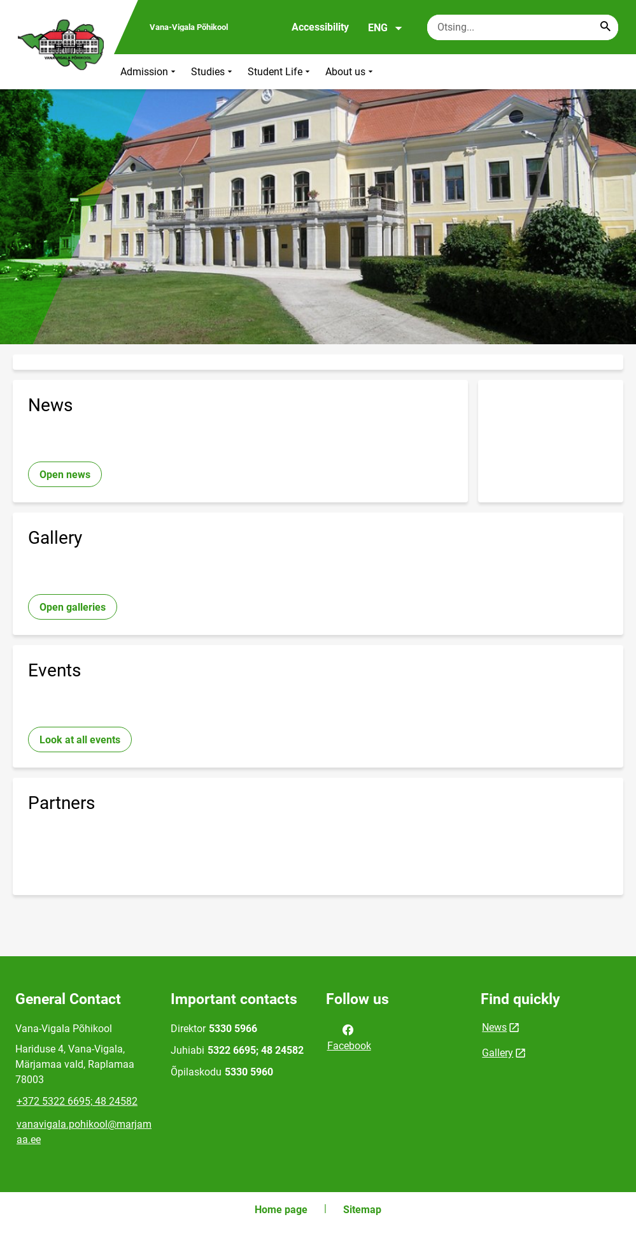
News (494, 1027)
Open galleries (72, 607)
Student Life (280, 72)
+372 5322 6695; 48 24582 (77, 1101)
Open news (64, 475)
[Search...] (605, 27)
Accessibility (320, 27)
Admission (149, 72)
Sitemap (362, 1210)
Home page (281, 1210)
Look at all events (79, 740)
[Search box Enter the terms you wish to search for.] (522, 27)
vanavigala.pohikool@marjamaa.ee (84, 1132)
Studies (213, 72)
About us (350, 72)
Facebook (349, 1036)
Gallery (497, 1053)
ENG (385, 28)
